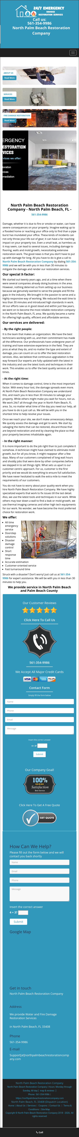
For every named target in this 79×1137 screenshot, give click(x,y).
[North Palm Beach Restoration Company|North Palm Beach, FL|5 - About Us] (9, 73)
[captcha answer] (42, 745)
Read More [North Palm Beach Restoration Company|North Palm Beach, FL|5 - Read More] (9, 78)
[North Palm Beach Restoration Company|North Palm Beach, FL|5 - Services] (9, 94)
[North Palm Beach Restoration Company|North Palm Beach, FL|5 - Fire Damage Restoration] (17, 115)
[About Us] (39, 75)
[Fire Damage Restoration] (39, 118)
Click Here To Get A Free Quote (39, 805)
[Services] (39, 96)
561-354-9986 (39, 23)
